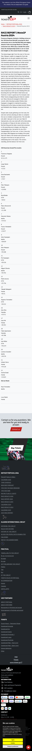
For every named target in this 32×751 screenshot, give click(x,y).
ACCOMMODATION (6, 580)
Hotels (3, 583)
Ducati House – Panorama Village (10, 623)
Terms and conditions (7, 675)
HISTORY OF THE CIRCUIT (8, 531)
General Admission (6, 648)
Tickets (16, 660)
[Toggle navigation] (28, 18)
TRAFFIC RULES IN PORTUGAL (10, 578)
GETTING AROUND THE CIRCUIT (10, 564)
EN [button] (21, 12)
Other (2, 651)
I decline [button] (13, 743)
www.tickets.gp (16, 662)
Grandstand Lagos (6, 637)
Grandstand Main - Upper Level (10, 645)
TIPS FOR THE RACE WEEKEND (10, 488)
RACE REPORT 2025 (7, 499)
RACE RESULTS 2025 (7, 502)
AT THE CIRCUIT (6, 575)
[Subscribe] (28, 747)
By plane (3, 558)
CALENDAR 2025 (6, 510)
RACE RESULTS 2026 (7, 496)
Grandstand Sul (5, 629)
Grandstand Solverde (7, 626)
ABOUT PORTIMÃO (6, 605)
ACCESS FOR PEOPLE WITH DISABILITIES (13, 534)
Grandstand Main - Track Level (9, 643)
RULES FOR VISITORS (7, 529)
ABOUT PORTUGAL (6, 602)
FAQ (16, 657)
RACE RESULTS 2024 (9, 26)
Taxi (2, 569)
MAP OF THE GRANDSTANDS (9, 540)
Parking (3, 567)
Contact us (16, 429)
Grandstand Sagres (6, 632)
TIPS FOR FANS (5, 491)
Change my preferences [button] (12, 746)
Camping (3, 586)
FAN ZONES (4, 537)
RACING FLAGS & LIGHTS (8, 493)
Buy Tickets (16, 448)
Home (3, 24)
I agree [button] (12, 739)
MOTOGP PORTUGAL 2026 (14, 24)
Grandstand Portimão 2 (7, 634)
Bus (2, 572)
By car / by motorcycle (7, 556)
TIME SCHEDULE (6, 482)
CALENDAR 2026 (6, 480)
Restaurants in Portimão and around (11, 607)
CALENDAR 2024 (6, 504)
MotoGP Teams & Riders (8, 477)
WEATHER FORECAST (7, 485)
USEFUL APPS (5, 589)
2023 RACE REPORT (7, 513)
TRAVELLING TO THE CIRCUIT (10, 553)
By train (3, 561)
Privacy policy (5, 677)
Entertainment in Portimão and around (12, 610)
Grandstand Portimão (7, 640)
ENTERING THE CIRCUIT (8, 526)
